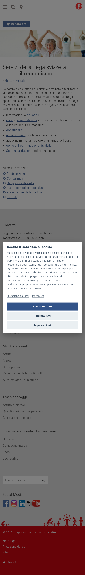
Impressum (38, 295)
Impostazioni (42, 325)
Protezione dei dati (18, 295)
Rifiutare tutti (42, 315)
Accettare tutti (42, 306)
